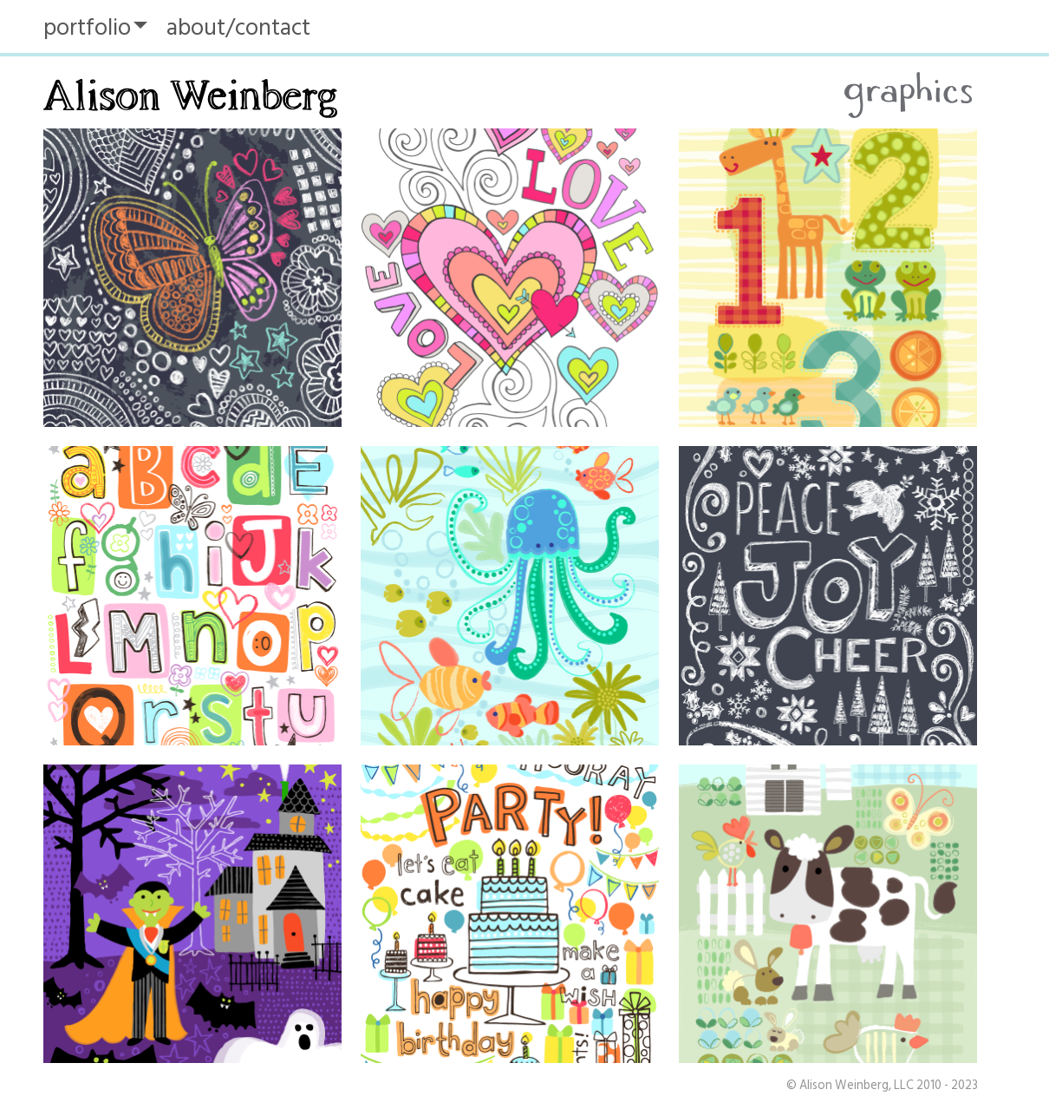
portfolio (87, 28)
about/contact (238, 28)
